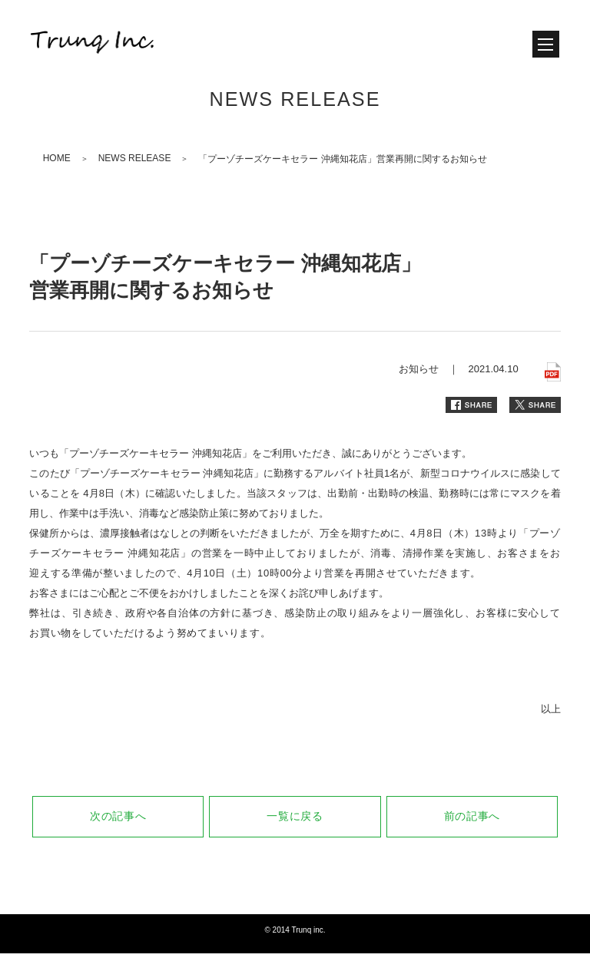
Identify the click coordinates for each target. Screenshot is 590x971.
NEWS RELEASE (134, 158)
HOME (57, 158)
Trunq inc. (308, 930)
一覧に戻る (295, 816)
